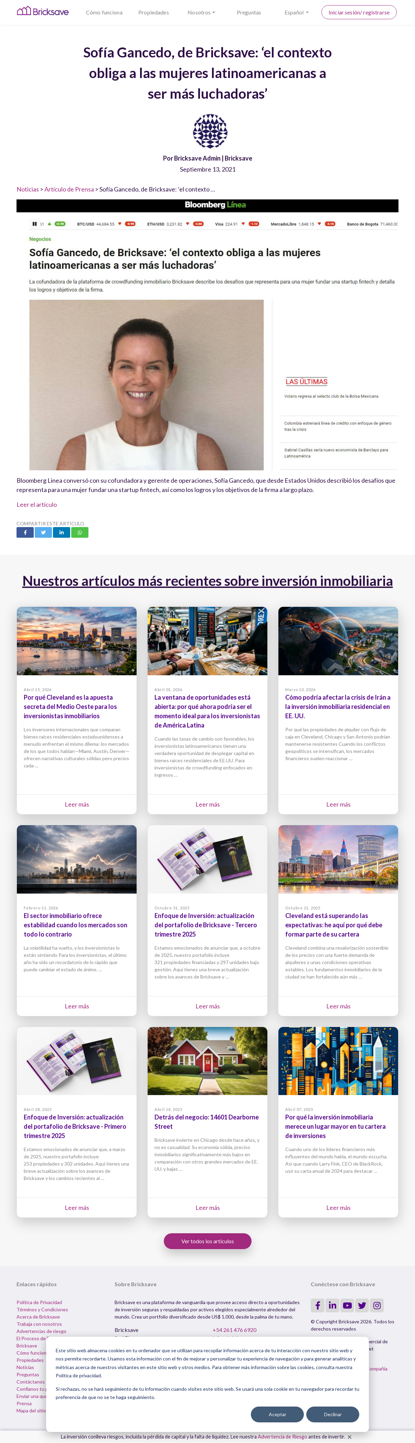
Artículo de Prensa (69, 189)
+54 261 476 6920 (234, 1329)
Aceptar (277, 1414)
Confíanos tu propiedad (42, 1389)
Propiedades (153, 12)
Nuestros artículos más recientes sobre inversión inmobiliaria (207, 580)
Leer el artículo (37, 504)
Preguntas (249, 12)
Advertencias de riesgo (41, 1331)
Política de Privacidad (39, 1302)
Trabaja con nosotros (39, 1324)
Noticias (28, 189)
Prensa (24, 1403)
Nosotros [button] (199, 12)
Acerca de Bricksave (38, 1317)
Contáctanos (31, 1382)
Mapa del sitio (31, 1410)
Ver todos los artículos (207, 1241)
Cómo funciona (104, 12)
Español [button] (295, 12)
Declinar (333, 1414)
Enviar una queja (34, 1396)
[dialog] (207, 1384)
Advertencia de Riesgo (282, 1437)
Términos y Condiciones (42, 1309)
